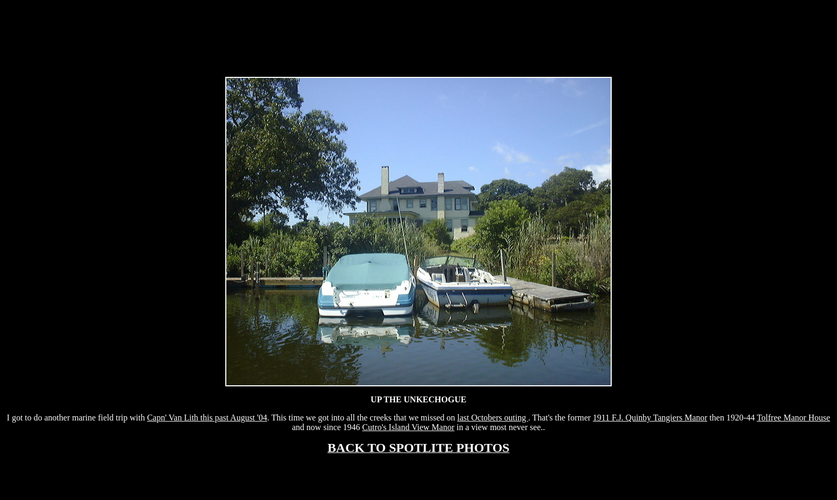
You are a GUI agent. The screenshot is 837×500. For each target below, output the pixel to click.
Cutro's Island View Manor (408, 427)
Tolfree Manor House (794, 417)
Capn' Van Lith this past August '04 (207, 417)
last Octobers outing (492, 417)
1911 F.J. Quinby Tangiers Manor (650, 417)
